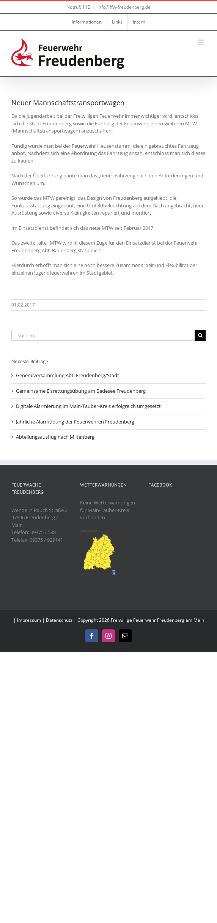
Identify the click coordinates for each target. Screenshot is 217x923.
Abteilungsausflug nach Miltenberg (55, 436)
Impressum (29, 620)
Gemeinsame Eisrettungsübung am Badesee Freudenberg (81, 390)
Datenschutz (59, 620)
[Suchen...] (103, 335)
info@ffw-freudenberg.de (124, 7)
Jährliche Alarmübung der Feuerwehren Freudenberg (75, 421)
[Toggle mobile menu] (202, 42)
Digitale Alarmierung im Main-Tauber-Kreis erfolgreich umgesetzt (88, 406)
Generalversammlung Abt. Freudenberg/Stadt (67, 375)
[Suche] (200, 335)
